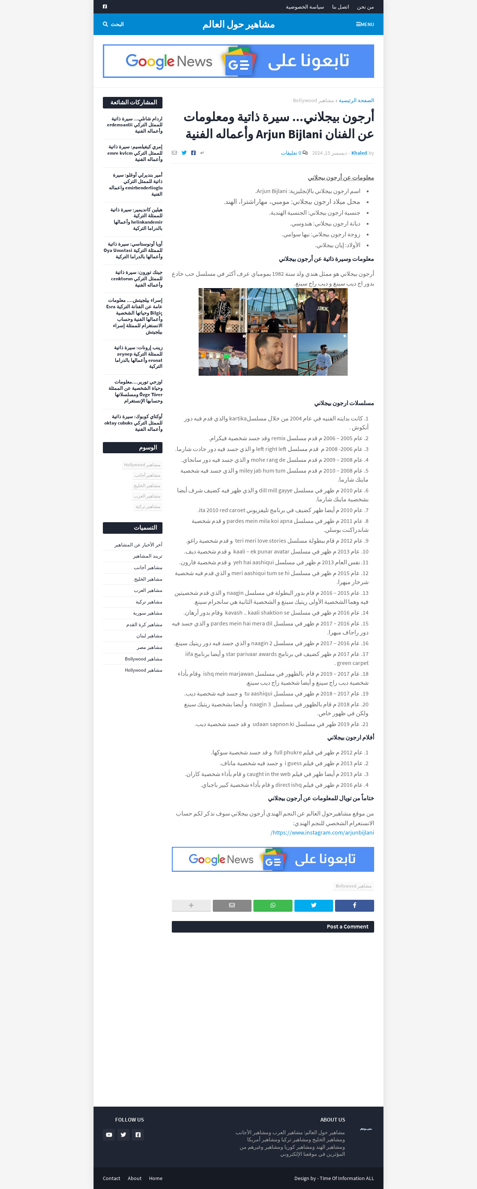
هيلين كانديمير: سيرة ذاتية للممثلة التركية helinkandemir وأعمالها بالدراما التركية (136, 219)
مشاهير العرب (147, 496)
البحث (117, 24)
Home (155, 1178)
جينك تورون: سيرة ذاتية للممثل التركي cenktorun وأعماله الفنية (136, 278)
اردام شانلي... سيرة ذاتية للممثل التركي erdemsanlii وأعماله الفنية (134, 125)
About (135, 1178)
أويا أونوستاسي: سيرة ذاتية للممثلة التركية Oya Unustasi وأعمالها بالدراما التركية (133, 250)
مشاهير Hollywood (142, 464)
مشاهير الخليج (147, 485)
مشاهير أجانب (147, 475)
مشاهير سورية (147, 613)
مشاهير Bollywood (313, 100)
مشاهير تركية (148, 506)
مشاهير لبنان (149, 636)
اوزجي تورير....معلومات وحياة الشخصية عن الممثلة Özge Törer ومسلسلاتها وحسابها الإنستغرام (135, 391)
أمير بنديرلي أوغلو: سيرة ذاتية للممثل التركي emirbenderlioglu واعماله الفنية (135, 184)
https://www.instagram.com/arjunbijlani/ (322, 832)
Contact (111, 1178)
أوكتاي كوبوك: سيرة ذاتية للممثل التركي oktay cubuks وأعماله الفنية (133, 423)
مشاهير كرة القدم (144, 624)
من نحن (365, 6)
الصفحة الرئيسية (356, 100)
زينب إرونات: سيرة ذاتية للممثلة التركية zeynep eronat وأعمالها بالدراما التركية (138, 357)
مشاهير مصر (149, 647)
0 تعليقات (291, 152)
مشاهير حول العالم (238, 24)
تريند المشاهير (147, 556)
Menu (367, 24)
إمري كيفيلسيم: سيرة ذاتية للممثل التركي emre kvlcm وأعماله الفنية (134, 153)
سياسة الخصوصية (305, 6)
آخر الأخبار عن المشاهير (138, 545)
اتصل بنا (340, 6)
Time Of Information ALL (347, 1178)
